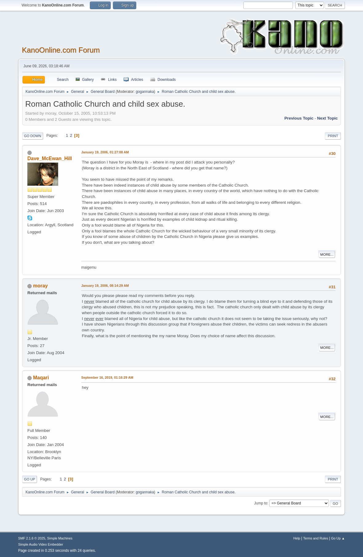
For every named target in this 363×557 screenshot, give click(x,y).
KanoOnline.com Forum (61, 50)
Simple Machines (59, 538)
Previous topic (298, 118)
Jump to (260, 503)
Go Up (29, 479)
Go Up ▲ (338, 538)
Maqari (41, 377)
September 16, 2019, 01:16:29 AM (107, 377)
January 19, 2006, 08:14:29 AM (105, 285)
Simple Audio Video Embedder (40, 544)
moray (40, 285)
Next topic (327, 118)
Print (333, 136)
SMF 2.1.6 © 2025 (31, 538)
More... (326, 254)
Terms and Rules (315, 538)
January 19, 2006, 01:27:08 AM (105, 152)
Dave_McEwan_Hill (49, 158)
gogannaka (145, 91)
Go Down (32, 136)
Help (296, 538)
